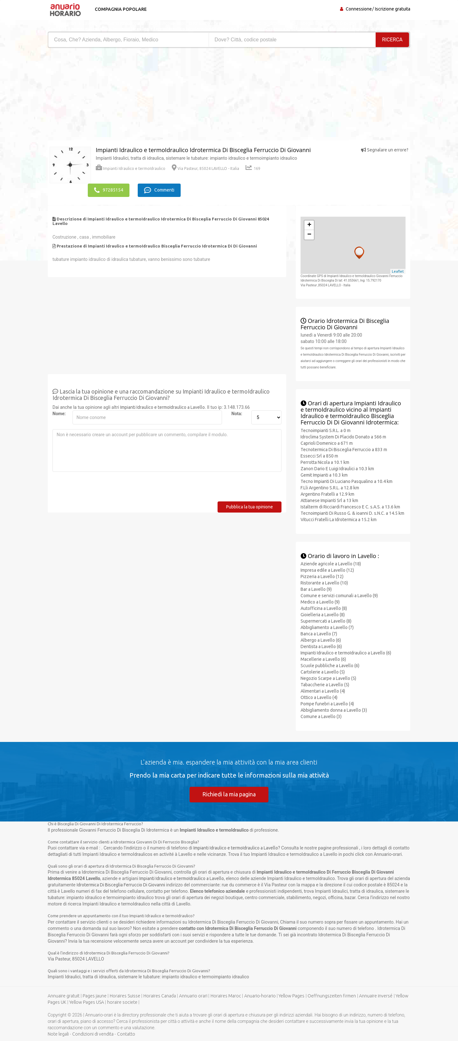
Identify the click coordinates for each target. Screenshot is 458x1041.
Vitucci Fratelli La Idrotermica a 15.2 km (339, 519)
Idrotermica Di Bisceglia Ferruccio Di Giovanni (121, 884)
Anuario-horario (260, 995)
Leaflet (398, 271)
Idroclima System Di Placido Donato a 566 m (343, 436)
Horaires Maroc (226, 995)
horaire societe (122, 1002)
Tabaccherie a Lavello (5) (325, 684)
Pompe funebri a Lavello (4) (327, 703)
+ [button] (309, 225)
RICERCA (392, 40)
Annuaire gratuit (64, 995)
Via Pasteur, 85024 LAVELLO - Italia (205, 168)
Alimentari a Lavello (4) (323, 690)
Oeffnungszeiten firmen (332, 995)
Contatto (126, 1034)
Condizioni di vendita (93, 1034)
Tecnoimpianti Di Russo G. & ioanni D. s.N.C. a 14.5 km (352, 512)
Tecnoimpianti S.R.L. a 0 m (325, 430)
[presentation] (100, 488)
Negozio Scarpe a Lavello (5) (328, 678)
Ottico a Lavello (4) (319, 697)
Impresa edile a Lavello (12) (327, 569)
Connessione (359, 8)
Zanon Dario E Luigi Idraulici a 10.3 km (337, 468)
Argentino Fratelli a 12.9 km (327, 493)
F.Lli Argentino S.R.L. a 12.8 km (330, 487)
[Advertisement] (136, 95)
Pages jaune (95, 995)
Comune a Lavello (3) (321, 716)
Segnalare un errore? (384, 149)
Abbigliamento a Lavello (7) (327, 627)
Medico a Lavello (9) (320, 601)
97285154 (108, 189)
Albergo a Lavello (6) (321, 639)
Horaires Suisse (125, 995)
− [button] (309, 234)
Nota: (237, 413)
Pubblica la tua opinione (249, 506)
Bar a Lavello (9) (316, 588)
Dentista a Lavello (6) (321, 646)
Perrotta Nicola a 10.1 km (325, 462)
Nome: (59, 413)
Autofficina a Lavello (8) (324, 608)
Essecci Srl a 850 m (319, 455)
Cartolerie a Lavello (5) (323, 671)
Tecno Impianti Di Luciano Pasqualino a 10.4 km (346, 481)
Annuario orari (193, 995)
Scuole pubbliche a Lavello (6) (330, 665)
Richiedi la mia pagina (229, 794)
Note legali (58, 1034)
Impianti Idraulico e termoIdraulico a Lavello (162, 406)
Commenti (160, 189)
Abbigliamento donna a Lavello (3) (334, 709)
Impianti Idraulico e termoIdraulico (130, 168)
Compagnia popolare (120, 9)
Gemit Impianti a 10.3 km (324, 474)
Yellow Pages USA (86, 1002)
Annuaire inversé (375, 995)
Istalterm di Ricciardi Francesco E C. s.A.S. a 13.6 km (350, 506)
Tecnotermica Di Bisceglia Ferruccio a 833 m (344, 449)
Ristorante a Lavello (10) (324, 582)
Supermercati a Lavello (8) (326, 620)
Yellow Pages (291, 995)
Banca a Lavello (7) (319, 633)
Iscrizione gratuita (392, 8)
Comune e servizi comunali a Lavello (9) (339, 595)
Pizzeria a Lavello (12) (322, 576)
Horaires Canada (159, 995)
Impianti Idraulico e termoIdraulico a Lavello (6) (346, 652)
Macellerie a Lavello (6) (323, 658)
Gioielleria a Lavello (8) (323, 614)
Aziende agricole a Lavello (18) (331, 563)
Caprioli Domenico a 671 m (327, 442)
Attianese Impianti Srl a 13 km (329, 500)
